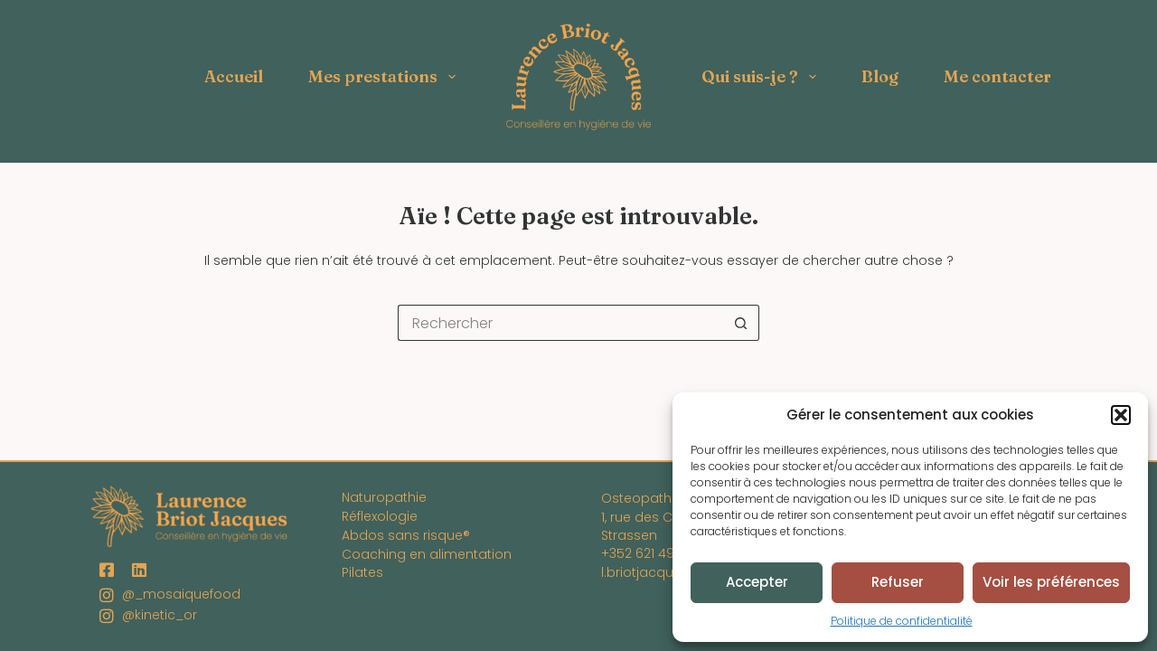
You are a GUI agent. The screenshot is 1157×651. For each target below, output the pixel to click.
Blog (879, 76)
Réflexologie (380, 516)
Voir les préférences (1051, 581)
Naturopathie (384, 497)
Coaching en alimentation (427, 554)
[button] (1121, 415)
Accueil (233, 76)
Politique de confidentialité (902, 620)
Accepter (757, 581)
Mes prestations (385, 77)
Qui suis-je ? (762, 77)
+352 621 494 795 (655, 553)
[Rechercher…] (560, 323)
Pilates (362, 572)
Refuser (897, 581)
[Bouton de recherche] (741, 323)
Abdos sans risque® (406, 535)
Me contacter (997, 76)
